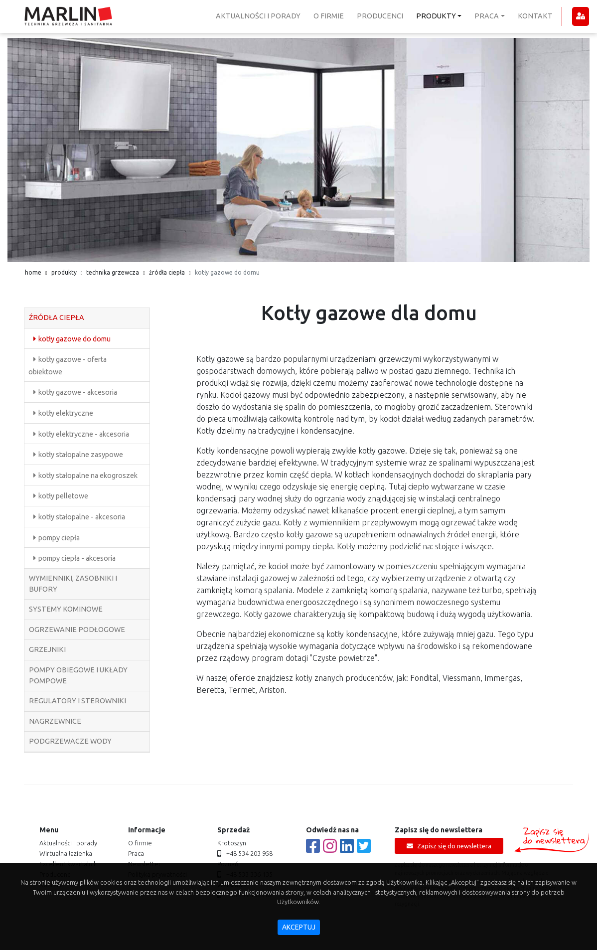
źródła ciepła (167, 272)
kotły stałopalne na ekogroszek (88, 475)
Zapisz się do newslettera (449, 846)
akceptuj (298, 927)
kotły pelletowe (63, 496)
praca (136, 853)
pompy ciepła (59, 538)
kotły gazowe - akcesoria (77, 392)
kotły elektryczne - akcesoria (83, 434)
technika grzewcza (112, 272)
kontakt (535, 16)
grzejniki (47, 649)
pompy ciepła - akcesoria (77, 558)
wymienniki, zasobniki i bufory (73, 583)
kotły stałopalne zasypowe (80, 455)
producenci (380, 16)
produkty (64, 272)
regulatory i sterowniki (77, 701)
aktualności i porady (258, 16)
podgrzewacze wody (70, 741)
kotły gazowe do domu (74, 339)
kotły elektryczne (65, 413)
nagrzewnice (55, 721)
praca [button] (486, 16)
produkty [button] (436, 16)
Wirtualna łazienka (65, 853)
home (33, 272)
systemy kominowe (66, 609)
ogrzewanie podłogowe (77, 629)
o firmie (328, 16)
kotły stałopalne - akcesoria (81, 517)
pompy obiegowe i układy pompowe (78, 675)
